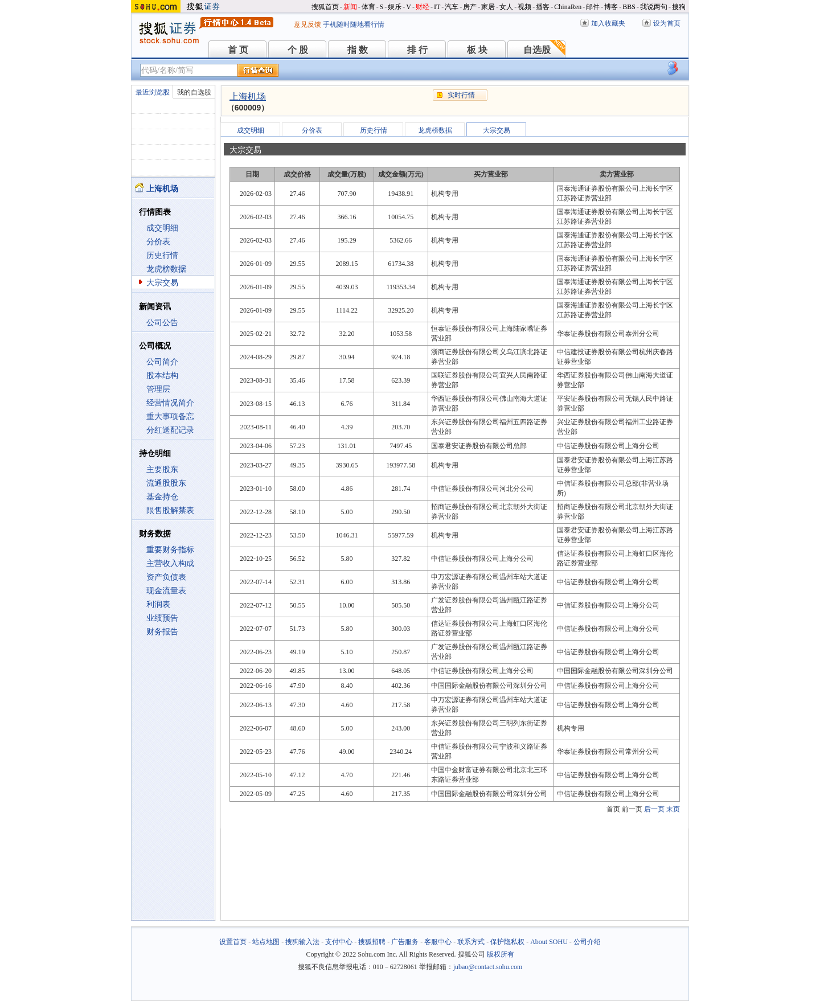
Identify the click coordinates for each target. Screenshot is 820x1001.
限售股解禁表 (170, 510)
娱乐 (394, 7)
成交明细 (162, 228)
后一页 (654, 809)
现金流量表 (166, 590)
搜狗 (679, 7)
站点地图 (266, 942)
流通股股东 (166, 483)
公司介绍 (587, 942)
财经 (422, 7)
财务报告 (162, 631)
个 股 (298, 50)
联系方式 (471, 942)
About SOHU (549, 942)
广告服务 (405, 942)
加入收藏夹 (608, 23)
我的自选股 (194, 92)
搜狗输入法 (302, 942)
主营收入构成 (170, 563)
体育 (368, 7)
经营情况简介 (170, 403)
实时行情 (461, 95)
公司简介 (162, 362)
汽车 (451, 7)
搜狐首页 (325, 7)
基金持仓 (162, 497)
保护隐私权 (507, 942)
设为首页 (666, 23)
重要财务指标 (170, 549)
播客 (543, 7)
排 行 (417, 50)
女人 (506, 7)
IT (437, 7)
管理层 (158, 389)
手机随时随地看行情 (353, 24)
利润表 (158, 604)
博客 (611, 7)
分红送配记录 (170, 430)
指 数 (357, 50)
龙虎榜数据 (166, 269)
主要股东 (162, 469)
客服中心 (438, 942)
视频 (524, 7)
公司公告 (162, 322)
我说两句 (653, 7)
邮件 (593, 7)
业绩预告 (162, 618)
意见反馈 (307, 24)
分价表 (158, 241)
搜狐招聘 (372, 942)
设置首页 (233, 942)
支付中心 (338, 942)
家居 (488, 7)
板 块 (477, 50)
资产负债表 (166, 577)
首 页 (238, 50)
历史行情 (162, 255)
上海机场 (247, 96)
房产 (470, 7)
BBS (629, 7)
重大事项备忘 (170, 416)
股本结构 (162, 375)
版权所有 (500, 954)
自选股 (537, 50)
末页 (673, 809)
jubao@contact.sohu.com (488, 967)
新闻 (350, 7)
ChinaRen (567, 7)
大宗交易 (162, 282)
